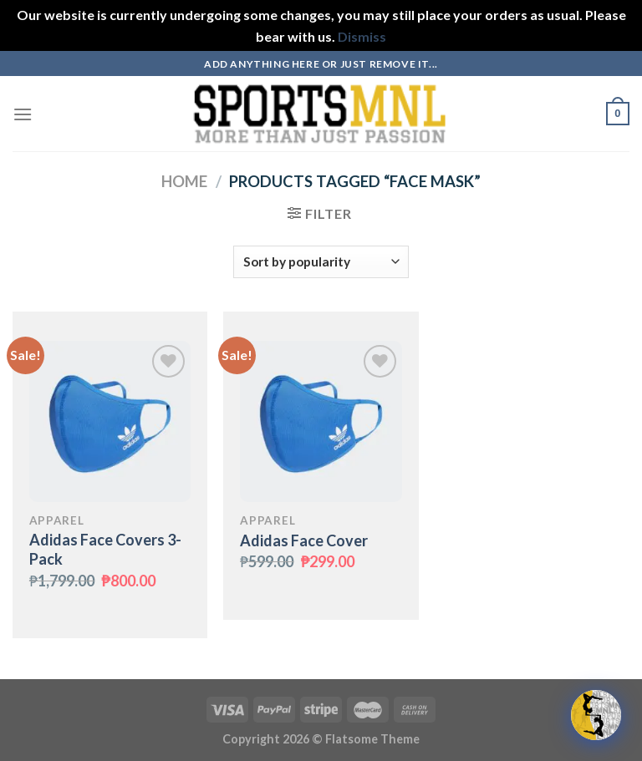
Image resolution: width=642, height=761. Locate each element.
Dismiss (362, 36)
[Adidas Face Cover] (320, 421)
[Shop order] (321, 262)
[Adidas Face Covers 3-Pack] (110, 421)
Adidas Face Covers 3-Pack (105, 549)
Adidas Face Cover (304, 540)
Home (184, 181)
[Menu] (23, 114)
